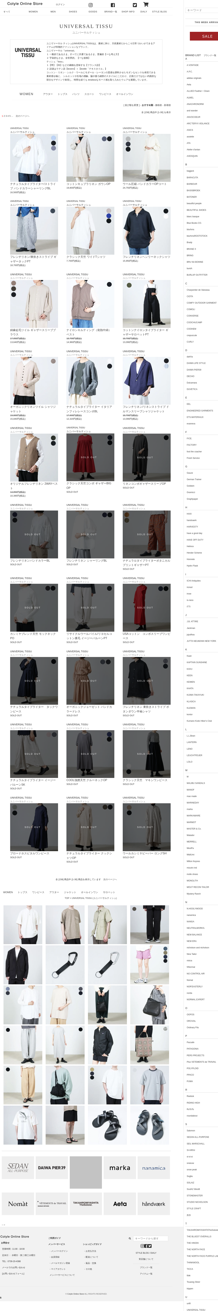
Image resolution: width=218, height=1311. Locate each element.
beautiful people (183, 203)
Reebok (179, 1096)
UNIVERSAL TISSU (86, 26)
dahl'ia (179, 356)
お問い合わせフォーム (13, 1273)
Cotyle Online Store (75, 1294)
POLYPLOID (182, 1068)
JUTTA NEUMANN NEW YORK (190, 641)
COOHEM (180, 329)
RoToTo (179, 1109)
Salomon (180, 1130)
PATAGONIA (182, 1049)
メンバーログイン (59, 1251)
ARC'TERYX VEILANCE (187, 123)
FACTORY (181, 445)
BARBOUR (181, 184)
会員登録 (55, 1257)
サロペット (109, 892)
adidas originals (183, 78)
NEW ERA (181, 941)
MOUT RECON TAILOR (187, 887)
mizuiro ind (181, 868)
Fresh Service (182, 458)
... (12, 116)
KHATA (179, 688)
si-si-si (179, 1156)
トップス (62, 94)
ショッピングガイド (92, 1244)
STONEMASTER (184, 1195)
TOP (67, 898)
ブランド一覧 (146, 1267)
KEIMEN (180, 682)
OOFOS (179, 1014)
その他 (89, 1269)
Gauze (179, 473)
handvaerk (181, 520)
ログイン (60, 4)
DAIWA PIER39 (183, 370)
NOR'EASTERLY (184, 986)
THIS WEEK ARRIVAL (196, 22)
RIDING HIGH (182, 1103)
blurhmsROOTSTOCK (186, 236)
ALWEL (179, 97)
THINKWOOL (182, 1262)
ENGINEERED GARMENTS (189, 411)
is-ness (179, 600)
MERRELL (181, 842)
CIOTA (179, 296)
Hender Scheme (183, 553)
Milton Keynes (182, 861)
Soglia (179, 1176)
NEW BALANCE (183, 934)
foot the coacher (183, 451)
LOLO (178, 762)
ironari (179, 587)
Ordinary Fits (182, 1027)
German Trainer (183, 479)
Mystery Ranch (183, 894)
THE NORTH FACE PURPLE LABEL (193, 1256)
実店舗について (146, 1259)
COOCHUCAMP (183, 322)
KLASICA (180, 701)
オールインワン (124, 94)
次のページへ (110, 879)
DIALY (143, 11)
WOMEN (33, 11)
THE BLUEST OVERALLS (188, 1236)
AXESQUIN (181, 156)
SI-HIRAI (180, 1150)
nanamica (180, 915)
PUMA (179, 1081)
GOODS (93, 11)
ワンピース (105, 94)
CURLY (179, 342)
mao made (181, 796)
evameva (180, 423)
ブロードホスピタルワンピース (29, 853)
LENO (179, 749)
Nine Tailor (181, 954)
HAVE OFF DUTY (184, 540)
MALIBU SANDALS (185, 783)
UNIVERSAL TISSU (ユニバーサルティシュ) (94, 898)
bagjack (179, 171)
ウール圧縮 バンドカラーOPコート (145, 183)
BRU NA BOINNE (184, 262)
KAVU (178, 669)
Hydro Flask (181, 566)
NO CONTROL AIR (185, 973)
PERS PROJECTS (184, 1055)
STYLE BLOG (159, 11)
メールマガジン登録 (60, 1263)
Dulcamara (181, 383)
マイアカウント (58, 1269)
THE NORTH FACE (185, 1249)
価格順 (158, 105)
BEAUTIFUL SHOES (185, 210)
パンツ (76, 94)
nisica (178, 960)
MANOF (179, 790)
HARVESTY (181, 527)
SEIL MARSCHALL (185, 1144)
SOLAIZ (179, 1182)
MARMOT (180, 822)
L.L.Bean (180, 736)
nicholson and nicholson (187, 947)
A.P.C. (179, 71)
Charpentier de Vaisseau (187, 290)
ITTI (178, 606)
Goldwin (179, 486)
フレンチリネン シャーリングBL (86, 560)
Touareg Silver (182, 1282)
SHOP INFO (128, 11)
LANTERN (181, 742)
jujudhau (180, 634)
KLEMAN (180, 708)
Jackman (180, 628)
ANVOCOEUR (182, 117)
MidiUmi (179, 854)
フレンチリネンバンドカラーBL (30, 560)
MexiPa (179, 848)
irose (178, 593)
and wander (181, 110)
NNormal (180, 967)
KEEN (179, 675)
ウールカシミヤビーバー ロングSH (145, 853)
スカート (89, 94)
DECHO (179, 376)
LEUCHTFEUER (183, 755)
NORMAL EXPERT (185, 999)
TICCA (179, 1269)
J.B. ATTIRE (181, 621)
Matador (180, 835)
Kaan (178, 656)
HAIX (178, 514)
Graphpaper (181, 499)
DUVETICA (181, 389)
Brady (178, 242)
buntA (178, 268)
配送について (92, 1257)
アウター (48, 94)
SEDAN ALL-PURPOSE (187, 1137)
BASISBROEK (182, 190)
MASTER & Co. (183, 829)
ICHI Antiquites (183, 581)
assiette (179, 136)
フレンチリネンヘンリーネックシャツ (146, 256)
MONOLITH (181, 880)
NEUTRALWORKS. (185, 928)
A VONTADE (182, 65)
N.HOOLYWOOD (184, 908)
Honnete (180, 559)
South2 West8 (182, 1189)
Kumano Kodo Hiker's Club (188, 721)
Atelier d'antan (182, 149)
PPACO (179, 1075)
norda (178, 993)
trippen (179, 1288)
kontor (179, 714)
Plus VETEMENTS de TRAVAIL (190, 1062)
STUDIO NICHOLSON (186, 1202)
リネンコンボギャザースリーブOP (144, 483)
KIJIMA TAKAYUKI (184, 695)
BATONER (181, 197)
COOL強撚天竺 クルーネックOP (86, 780)
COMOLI (180, 309)
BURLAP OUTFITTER (186, 275)
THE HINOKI (182, 1243)
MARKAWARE (183, 815)
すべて (6, 11)
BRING (179, 255)
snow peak (181, 1169)
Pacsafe (179, 1042)
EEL (178, 404)
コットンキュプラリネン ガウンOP (88, 183)
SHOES (73, 11)
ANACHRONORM (184, 104)
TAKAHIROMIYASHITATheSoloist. (192, 1230)
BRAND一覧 (111, 11)
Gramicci (180, 492)
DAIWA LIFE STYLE (185, 363)
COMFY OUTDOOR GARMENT (191, 303)
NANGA (179, 921)
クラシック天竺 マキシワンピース (145, 780)
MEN (53, 11)
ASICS (179, 130)
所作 (178, 1215)
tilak (178, 1275)
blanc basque (182, 216)
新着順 (167, 105)
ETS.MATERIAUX (184, 417)
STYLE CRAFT (183, 1208)
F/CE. (178, 438)
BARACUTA (181, 177)
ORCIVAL (180, 1021)
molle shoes (181, 874)
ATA (178, 143)
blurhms (179, 229)
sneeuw (179, 1163)
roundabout (181, 1116)
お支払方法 (91, 1251)
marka (179, 809)
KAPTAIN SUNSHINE (186, 662)
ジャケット (70, 892)
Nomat (179, 980)
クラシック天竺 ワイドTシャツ (85, 256)
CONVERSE (182, 316)
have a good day (183, 533)
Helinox (179, 546)
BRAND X (180, 249)
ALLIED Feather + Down (187, 91)
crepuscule (181, 335)
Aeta (178, 84)
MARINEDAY (182, 803)
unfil (178, 1303)
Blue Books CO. (183, 223)
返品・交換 (91, 1263)
